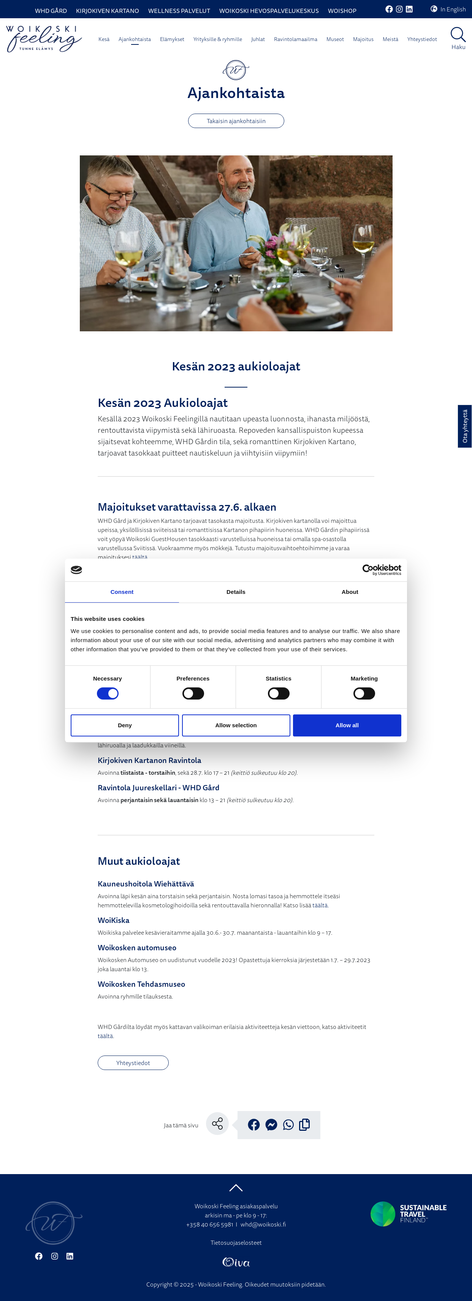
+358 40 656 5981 (209, 1224)
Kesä (103, 39)
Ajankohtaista (135, 39)
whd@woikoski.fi (263, 1224)
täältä (139, 557)
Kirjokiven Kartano (107, 11)
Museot (335, 39)
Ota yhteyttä (465, 426)
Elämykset (172, 39)
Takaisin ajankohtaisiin (236, 121)
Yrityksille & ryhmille (217, 39)
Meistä (390, 39)
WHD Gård (51, 11)
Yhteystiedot (422, 39)
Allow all (347, 725)
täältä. (320, 905)
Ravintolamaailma (295, 39)
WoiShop (342, 11)
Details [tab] (236, 592)
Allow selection (236, 725)
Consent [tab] (122, 592)
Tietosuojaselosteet (236, 1242)
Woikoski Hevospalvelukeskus (269, 11)
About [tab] (350, 592)
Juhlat (258, 39)
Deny (125, 725)
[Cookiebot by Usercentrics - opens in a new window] (368, 570)
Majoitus (363, 39)
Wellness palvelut (179, 11)
